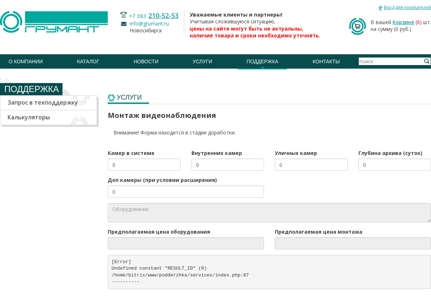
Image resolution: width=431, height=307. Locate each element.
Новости (146, 61)
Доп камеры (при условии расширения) (162, 180)
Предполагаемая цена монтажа (318, 231)
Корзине (403, 22)
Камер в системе (131, 153)
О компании (26, 61)
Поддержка (262, 61)
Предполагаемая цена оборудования (159, 231)
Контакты (326, 61)
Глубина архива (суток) (390, 153)
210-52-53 (163, 15)
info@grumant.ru (149, 23)
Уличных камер (296, 153)
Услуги (202, 61)
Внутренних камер (216, 153)
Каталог (88, 61)
